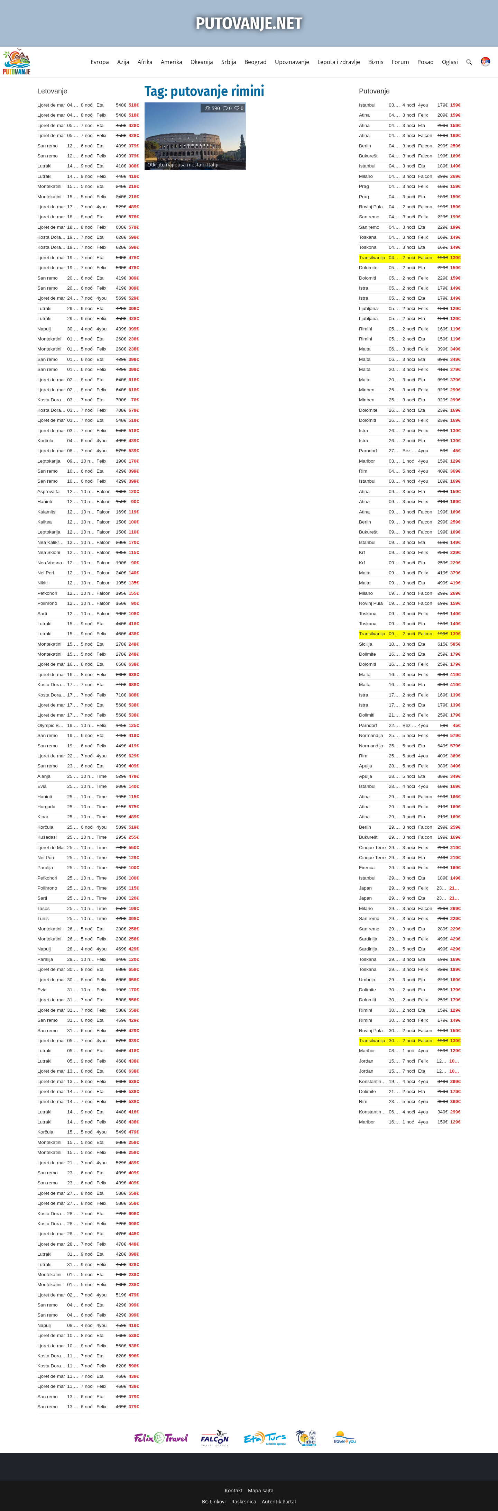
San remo (47, 145)
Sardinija (368, 938)
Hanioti (44, 501)
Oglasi (450, 62)
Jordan (366, 1061)
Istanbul (367, 105)
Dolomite (368, 267)
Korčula (45, 440)
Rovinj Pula (371, 206)
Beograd (256, 62)
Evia (41, 786)
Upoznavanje (292, 62)
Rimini (365, 328)
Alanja (43, 776)
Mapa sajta (261, 1490)
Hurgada (46, 806)
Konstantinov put (376, 1081)
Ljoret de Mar (51, 847)
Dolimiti (367, 715)
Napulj (44, 328)
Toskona (368, 247)
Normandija (371, 735)
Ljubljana (368, 308)
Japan (365, 888)
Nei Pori (45, 572)
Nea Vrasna (49, 562)
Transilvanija (372, 257)
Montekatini (49, 186)
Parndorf (368, 450)
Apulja (365, 765)
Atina (364, 115)
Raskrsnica (243, 1501)
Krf (362, 552)
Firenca (367, 867)
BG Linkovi (214, 1501)
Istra (363, 288)
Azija (123, 62)
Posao (425, 62)
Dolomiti (367, 278)
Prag (364, 186)
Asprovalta (48, 491)
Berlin (365, 145)
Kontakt (233, 1490)
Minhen (367, 389)
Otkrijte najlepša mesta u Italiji (183, 164)
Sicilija (365, 644)
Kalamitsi (46, 512)
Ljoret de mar (51, 105)
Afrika (145, 62)
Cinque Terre (372, 847)
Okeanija (202, 62)
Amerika (171, 62)
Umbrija (367, 979)
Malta (364, 349)
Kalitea (44, 522)
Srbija (228, 62)
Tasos (43, 908)
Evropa (100, 62)
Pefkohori (47, 593)
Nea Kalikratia (52, 542)
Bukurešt (368, 155)
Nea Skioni (48, 552)
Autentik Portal (279, 1501)
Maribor (367, 461)
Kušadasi (47, 837)
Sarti (42, 613)
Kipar (42, 816)
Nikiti (42, 582)
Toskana (368, 237)
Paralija (45, 867)
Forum (400, 62)
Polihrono (47, 603)
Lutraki (44, 166)
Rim (363, 471)
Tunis (43, 918)
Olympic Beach (53, 725)
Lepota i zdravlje (338, 62)
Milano (366, 176)
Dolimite (367, 654)
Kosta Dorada (51, 237)
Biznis (376, 62)
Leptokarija (49, 461)
